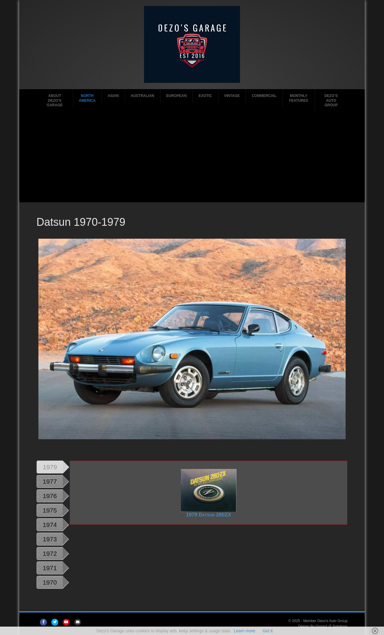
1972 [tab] (50, 553)
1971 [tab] (50, 567)
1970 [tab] (50, 582)
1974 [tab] (50, 524)
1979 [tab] (50, 467)
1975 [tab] (50, 510)
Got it (267, 630)
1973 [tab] (50, 539)
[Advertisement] (192, 157)
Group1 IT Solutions (332, 626)
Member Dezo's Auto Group (325, 621)
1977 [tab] (50, 481)
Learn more (245, 630)
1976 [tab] (50, 495)
